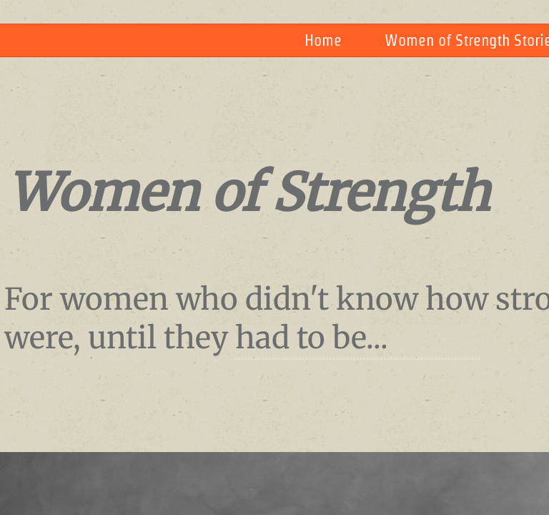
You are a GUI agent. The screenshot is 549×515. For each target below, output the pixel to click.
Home (323, 40)
